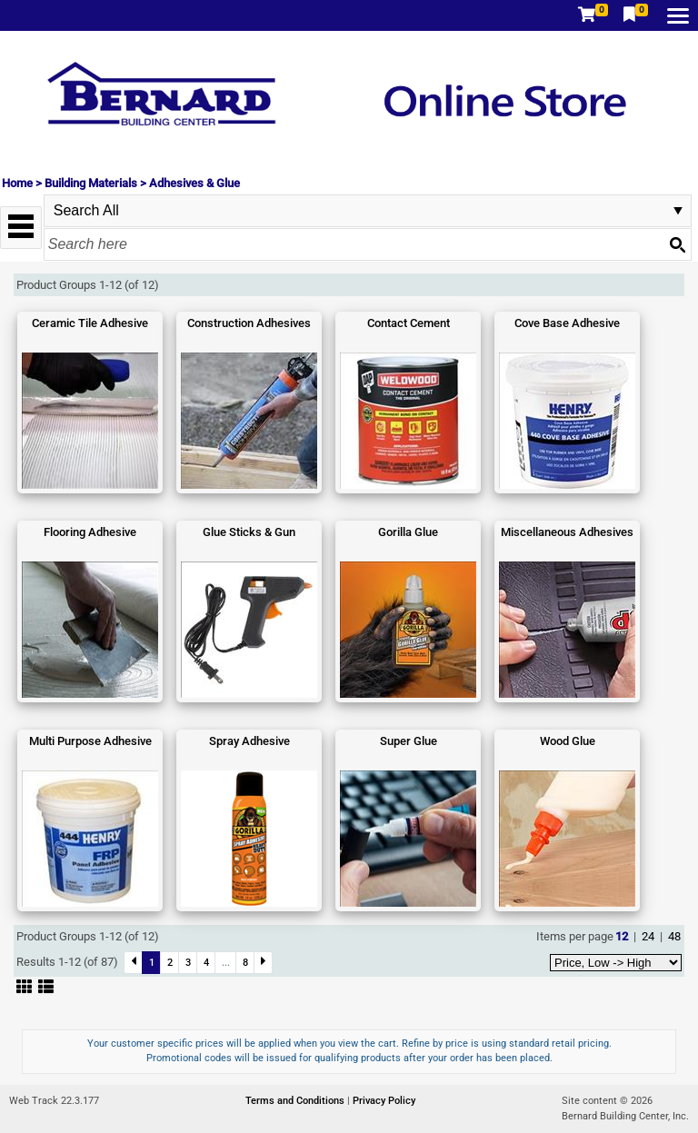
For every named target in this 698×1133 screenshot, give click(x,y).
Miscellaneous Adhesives (567, 532)
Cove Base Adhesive (567, 323)
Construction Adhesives (249, 323)
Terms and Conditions (296, 1101)
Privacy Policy (384, 1101)
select (678, 210)
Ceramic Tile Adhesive (90, 323)
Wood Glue (567, 741)
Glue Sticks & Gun (249, 532)
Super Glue (408, 741)
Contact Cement (408, 323)
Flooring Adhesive (90, 532)
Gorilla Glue (408, 532)
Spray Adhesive (249, 741)
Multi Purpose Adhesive (90, 741)
